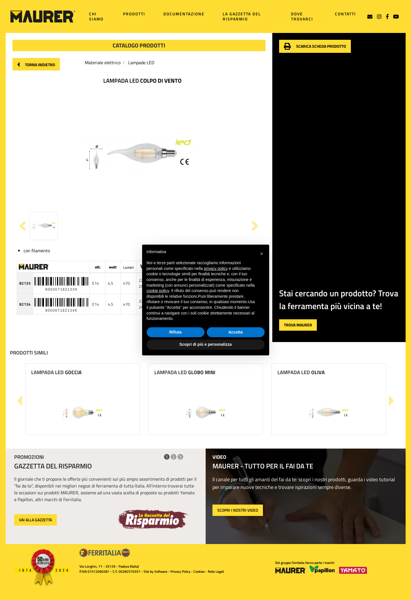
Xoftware (160, 571)
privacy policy (216, 268)
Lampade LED (141, 62)
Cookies (199, 571)
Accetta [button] (235, 332)
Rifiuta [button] (175, 332)
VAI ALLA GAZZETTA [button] (35, 520)
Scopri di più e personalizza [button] (205, 344)
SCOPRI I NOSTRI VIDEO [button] (237, 510)
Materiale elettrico (103, 62)
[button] (36, 64)
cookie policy (158, 290)
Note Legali (216, 571)
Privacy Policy (180, 571)
